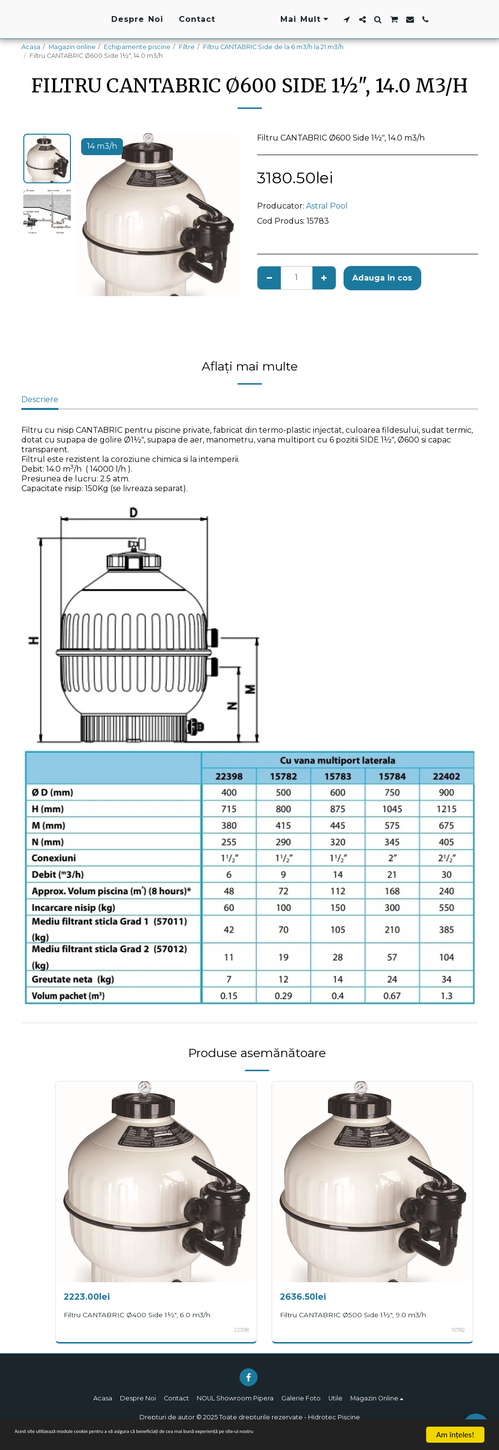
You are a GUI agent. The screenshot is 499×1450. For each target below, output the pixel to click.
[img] (156, 1181)
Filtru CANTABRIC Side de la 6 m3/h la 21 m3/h (273, 47)
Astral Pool (327, 206)
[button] (408, 19)
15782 (457, 1329)
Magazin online (72, 47)
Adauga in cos (382, 278)
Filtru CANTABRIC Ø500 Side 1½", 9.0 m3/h (359, 1314)
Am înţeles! (455, 1435)
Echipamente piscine (137, 47)
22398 (241, 1329)
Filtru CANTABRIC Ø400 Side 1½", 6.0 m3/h (143, 1314)
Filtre (187, 47)
